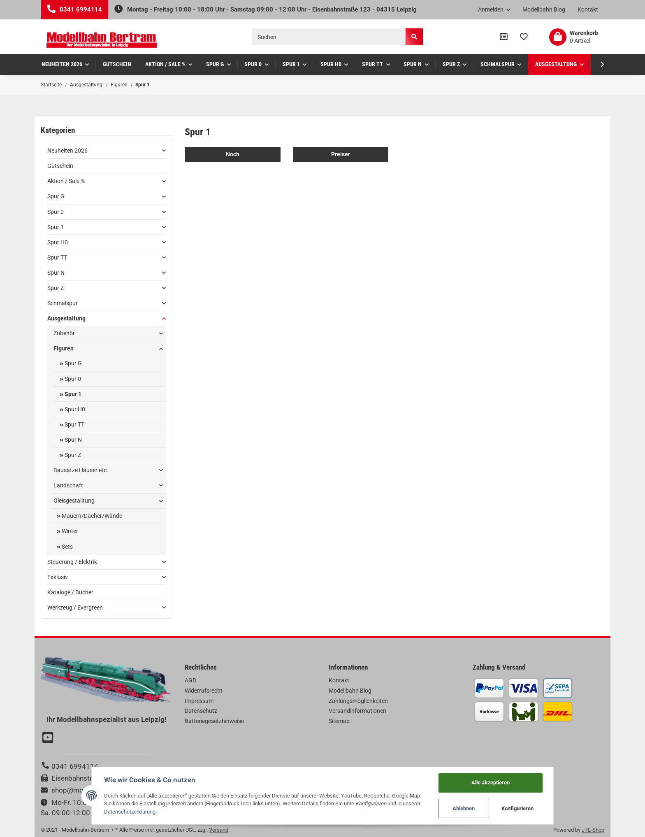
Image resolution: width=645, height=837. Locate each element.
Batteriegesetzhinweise (214, 721)
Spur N (56, 272)
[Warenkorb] (573, 37)
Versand (218, 830)
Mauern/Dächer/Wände (91, 515)
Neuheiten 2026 (67, 150)
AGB (190, 680)
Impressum (199, 701)
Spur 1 (55, 227)
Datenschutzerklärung (129, 812)
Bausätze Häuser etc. (80, 470)
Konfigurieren (518, 808)
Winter (69, 531)
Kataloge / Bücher (70, 592)
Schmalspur (62, 303)
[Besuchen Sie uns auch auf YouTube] (49, 738)
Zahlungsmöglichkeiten (358, 701)
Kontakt (588, 9)
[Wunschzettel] (524, 37)
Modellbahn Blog (543, 9)
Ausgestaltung (66, 318)
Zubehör (64, 333)
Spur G (56, 196)
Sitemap (339, 721)
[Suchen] (329, 36)
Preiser (340, 154)
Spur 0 (55, 212)
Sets (66, 546)
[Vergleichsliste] (504, 37)
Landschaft (68, 485)
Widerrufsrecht (204, 690)
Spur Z (55, 288)
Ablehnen (464, 808)
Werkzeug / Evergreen (75, 607)
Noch (232, 154)
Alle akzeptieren (490, 782)
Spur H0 (57, 242)
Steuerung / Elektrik (72, 562)
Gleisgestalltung (74, 500)
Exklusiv (57, 577)
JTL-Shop (593, 830)
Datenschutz (201, 710)
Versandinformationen (357, 710)
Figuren (63, 348)
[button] (494, 10)
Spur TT (57, 257)
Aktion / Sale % (66, 181)
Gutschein (60, 165)
